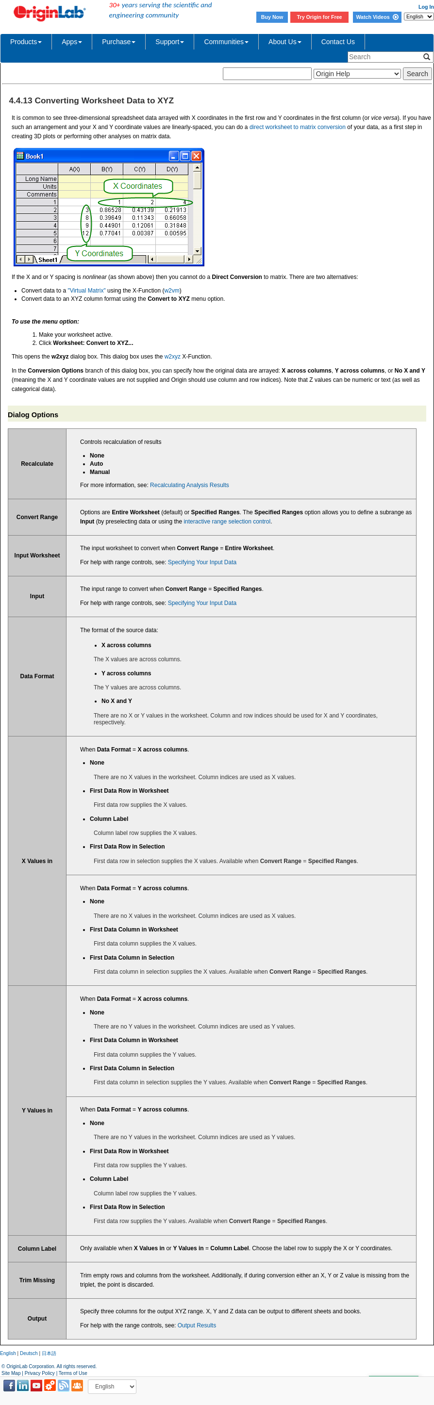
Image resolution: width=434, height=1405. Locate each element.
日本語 (49, 1353)
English (8, 1353)
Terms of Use (73, 1373)
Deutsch (29, 1353)
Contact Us (338, 42)
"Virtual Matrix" (86, 290)
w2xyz (173, 356)
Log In (426, 7)
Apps (72, 42)
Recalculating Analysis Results (189, 485)
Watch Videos (377, 17)
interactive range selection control (227, 521)
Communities (226, 42)
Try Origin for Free (319, 17)
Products (26, 42)
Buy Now (272, 17)
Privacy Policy (40, 1373)
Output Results (197, 1325)
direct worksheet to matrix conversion (298, 127)
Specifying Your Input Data (202, 562)
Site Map (10, 1373)
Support (169, 42)
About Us (284, 42)
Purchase (118, 42)
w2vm (171, 290)
